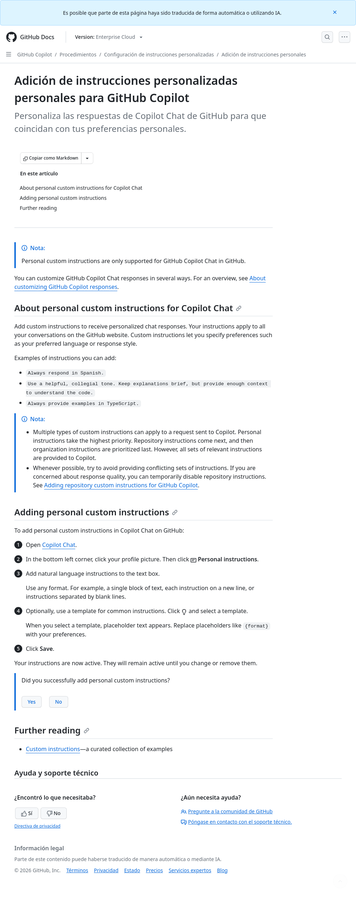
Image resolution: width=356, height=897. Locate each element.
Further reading (51, 730)
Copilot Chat (58, 545)
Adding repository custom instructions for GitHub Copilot (121, 485)
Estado (132, 870)
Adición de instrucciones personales (263, 54)
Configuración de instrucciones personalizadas (159, 54)
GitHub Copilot (34, 54)
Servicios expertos (190, 870)
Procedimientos (78, 54)
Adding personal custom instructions (96, 512)
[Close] (335, 12)
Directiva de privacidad (37, 826)
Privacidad (106, 870)
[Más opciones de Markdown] (87, 158)
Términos (77, 870)
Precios (154, 870)
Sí (26, 813)
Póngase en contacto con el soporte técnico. (236, 821)
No (54, 813)
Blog (222, 870)
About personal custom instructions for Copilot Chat (128, 308)
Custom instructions (53, 749)
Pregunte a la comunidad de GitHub (227, 811)
